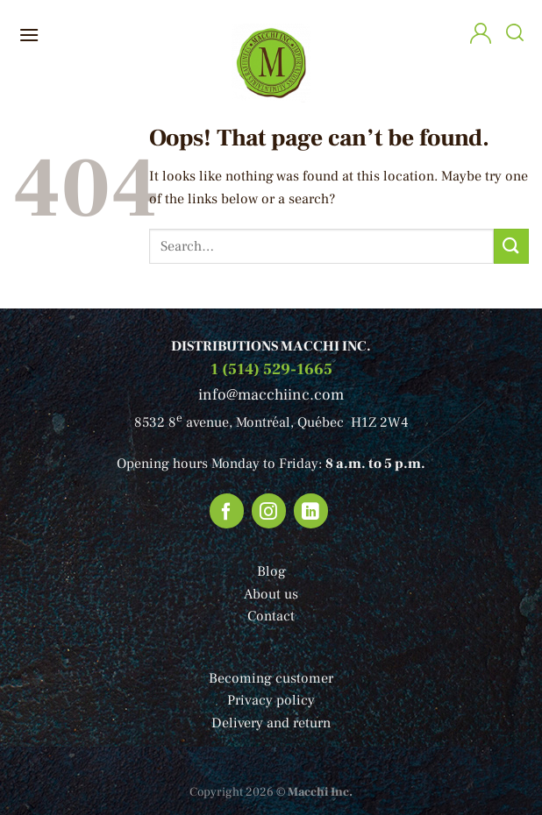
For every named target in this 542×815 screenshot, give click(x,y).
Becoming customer (271, 678)
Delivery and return (271, 723)
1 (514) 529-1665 (271, 369)
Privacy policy (271, 700)
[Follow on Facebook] (227, 510)
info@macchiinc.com (271, 395)
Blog (271, 571)
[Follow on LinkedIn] (311, 510)
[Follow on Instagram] (269, 510)
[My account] (480, 35)
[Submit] (511, 246)
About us (271, 594)
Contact (271, 616)
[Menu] (28, 34)
